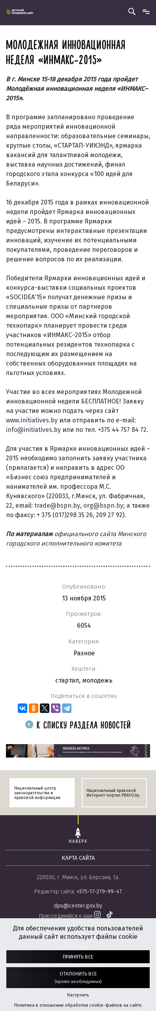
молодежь (97, 680)
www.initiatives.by (32, 420)
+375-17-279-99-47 (99, 891)
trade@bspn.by (57, 505)
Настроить (78, 995)
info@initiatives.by (33, 429)
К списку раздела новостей (78, 726)
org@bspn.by (103, 505)
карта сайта (78, 858)
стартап (67, 680)
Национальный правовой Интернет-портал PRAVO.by (112, 793)
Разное (84, 653)
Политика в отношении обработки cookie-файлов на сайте (78, 1005)
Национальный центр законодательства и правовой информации (37, 793)
